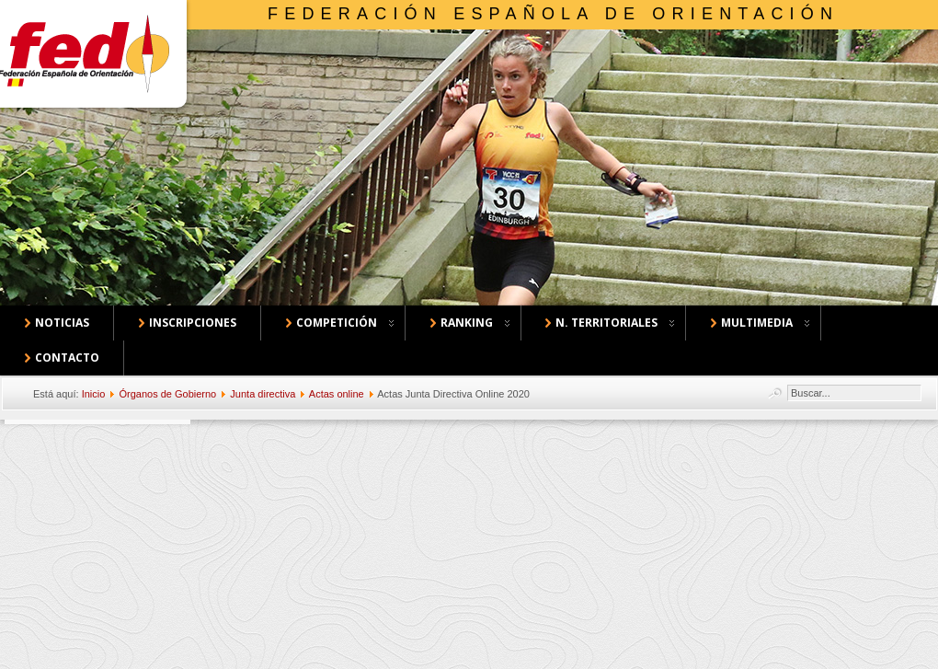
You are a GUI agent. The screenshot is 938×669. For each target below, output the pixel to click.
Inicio (94, 393)
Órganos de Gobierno (167, 393)
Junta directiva (262, 393)
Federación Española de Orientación (553, 14)
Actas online (336, 393)
